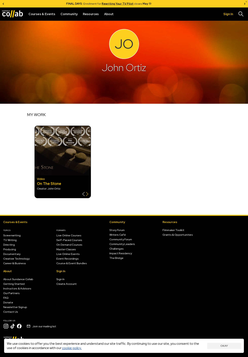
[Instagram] (6, 326)
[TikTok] (12, 326)
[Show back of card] (85, 194)
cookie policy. (72, 348)
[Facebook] (19, 326)
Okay (224, 346)
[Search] (241, 14)
